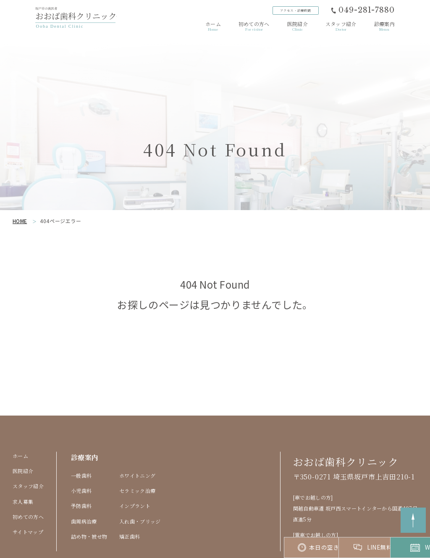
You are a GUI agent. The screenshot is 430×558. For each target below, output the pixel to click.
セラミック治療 (137, 448)
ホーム (20, 413)
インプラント (134, 464)
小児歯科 (81, 448)
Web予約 (395, 547)
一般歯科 (81, 433)
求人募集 (23, 459)
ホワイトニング (137, 433)
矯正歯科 (129, 494)
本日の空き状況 (226, 547)
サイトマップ (28, 490)
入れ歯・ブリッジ (140, 479)
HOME (20, 178)
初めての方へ (28, 474)
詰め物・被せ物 (89, 494)
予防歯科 (81, 464)
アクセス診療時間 (294, 10)
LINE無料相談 (311, 547)
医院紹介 (23, 428)
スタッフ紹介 (28, 444)
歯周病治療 (84, 479)
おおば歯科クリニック (346, 419)
